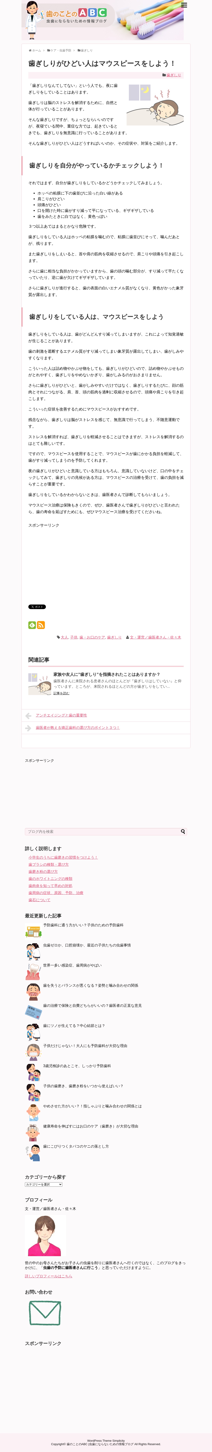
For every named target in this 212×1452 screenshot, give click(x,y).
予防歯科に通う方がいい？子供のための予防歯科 (83, 925)
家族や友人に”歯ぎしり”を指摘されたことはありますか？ (106, 674)
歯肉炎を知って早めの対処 (50, 886)
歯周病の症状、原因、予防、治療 (56, 893)
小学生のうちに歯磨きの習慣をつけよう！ (63, 857)
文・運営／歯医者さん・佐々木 (155, 637)
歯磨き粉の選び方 (43, 872)
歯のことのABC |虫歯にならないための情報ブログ (100, 1444)
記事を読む (61, 693)
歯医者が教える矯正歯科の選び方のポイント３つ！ (72, 728)
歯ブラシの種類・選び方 (49, 864)
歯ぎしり (174, 75)
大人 (64, 637)
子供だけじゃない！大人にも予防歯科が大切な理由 (85, 1046)
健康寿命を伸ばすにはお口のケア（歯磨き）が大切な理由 (90, 1126)
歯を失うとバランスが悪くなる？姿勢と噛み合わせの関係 (90, 985)
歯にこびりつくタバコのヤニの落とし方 (76, 1146)
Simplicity (118, 1440)
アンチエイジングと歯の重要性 (56, 715)
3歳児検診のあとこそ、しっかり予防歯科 (77, 1066)
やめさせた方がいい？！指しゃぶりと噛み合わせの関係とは (92, 1106)
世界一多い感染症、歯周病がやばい (72, 965)
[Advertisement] (66, 561)
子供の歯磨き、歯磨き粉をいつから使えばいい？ (83, 1086)
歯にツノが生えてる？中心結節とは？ (74, 1026)
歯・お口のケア (92, 637)
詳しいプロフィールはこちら (48, 1276)
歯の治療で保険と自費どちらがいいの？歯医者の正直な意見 (92, 1005)
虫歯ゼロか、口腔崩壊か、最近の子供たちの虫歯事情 (87, 945)
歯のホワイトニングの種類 (50, 879)
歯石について (39, 900)
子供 (73, 637)
